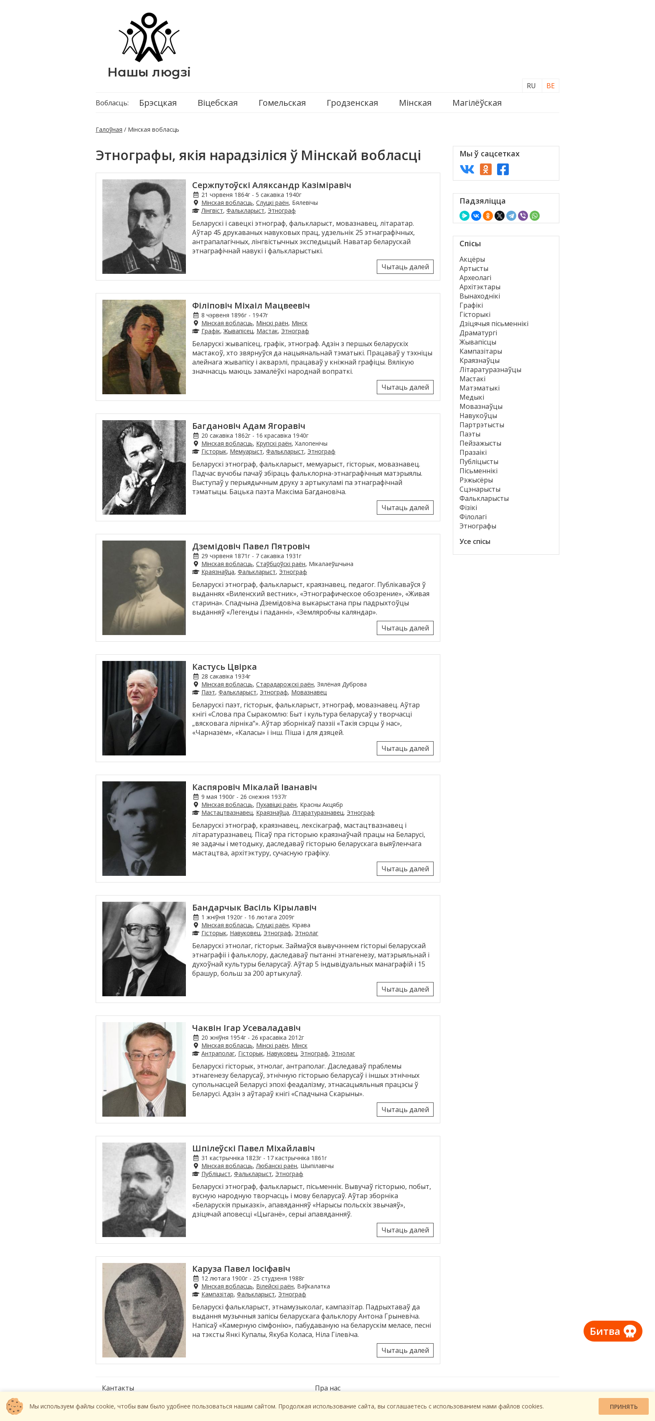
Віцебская (218, 102)
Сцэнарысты (480, 489)
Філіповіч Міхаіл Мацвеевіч (251, 305)
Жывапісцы (478, 342)
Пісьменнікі (479, 470)
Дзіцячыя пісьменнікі (494, 323)
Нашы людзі (149, 72)
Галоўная (109, 129)
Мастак (267, 331)
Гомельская (282, 102)
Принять (624, 1407)
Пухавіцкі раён (276, 805)
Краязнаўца (217, 572)
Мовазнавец (309, 692)
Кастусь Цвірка (224, 666)
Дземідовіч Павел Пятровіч (251, 546)
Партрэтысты (482, 424)
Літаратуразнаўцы (490, 369)
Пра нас (327, 1388)
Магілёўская (477, 102)
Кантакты (118, 1388)
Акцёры (472, 259)
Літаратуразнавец (317, 812)
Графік (210, 331)
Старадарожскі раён (285, 684)
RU (531, 85)
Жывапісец (238, 331)
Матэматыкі (480, 388)
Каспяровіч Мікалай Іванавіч (254, 787)
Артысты (474, 268)
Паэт (208, 692)
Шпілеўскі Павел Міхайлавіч (253, 1148)
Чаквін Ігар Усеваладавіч (246, 1027)
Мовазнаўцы (481, 406)
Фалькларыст (245, 210)
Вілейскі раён (275, 1286)
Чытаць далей (405, 266)
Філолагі (473, 516)
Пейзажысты (480, 443)
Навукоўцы (478, 415)
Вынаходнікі (480, 296)
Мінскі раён (272, 323)
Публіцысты (479, 461)
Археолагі (475, 277)
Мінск (299, 323)
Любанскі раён (276, 1166)
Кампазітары (481, 351)
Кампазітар (217, 1294)
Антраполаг (218, 1053)
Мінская (415, 102)
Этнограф (282, 210)
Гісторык (213, 451)
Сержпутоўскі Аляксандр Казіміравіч (271, 185)
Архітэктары (480, 286)
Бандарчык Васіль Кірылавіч (254, 907)
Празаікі (473, 452)
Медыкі (472, 397)
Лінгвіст (212, 210)
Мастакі (472, 378)
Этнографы (478, 526)
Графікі (471, 305)
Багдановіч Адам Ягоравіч (248, 425)
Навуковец (245, 933)
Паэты (470, 434)
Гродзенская (352, 102)
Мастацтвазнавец (227, 812)
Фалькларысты (484, 498)
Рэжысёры (476, 480)
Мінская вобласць (227, 203)
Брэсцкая (158, 102)
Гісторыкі (475, 314)
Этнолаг (306, 933)
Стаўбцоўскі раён (280, 564)
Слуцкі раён (272, 203)
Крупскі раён (274, 443)
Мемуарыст (246, 451)
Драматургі (478, 332)
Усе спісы (475, 541)
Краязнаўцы (480, 360)
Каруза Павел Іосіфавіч (241, 1268)
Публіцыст (216, 1174)
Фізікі (468, 507)
